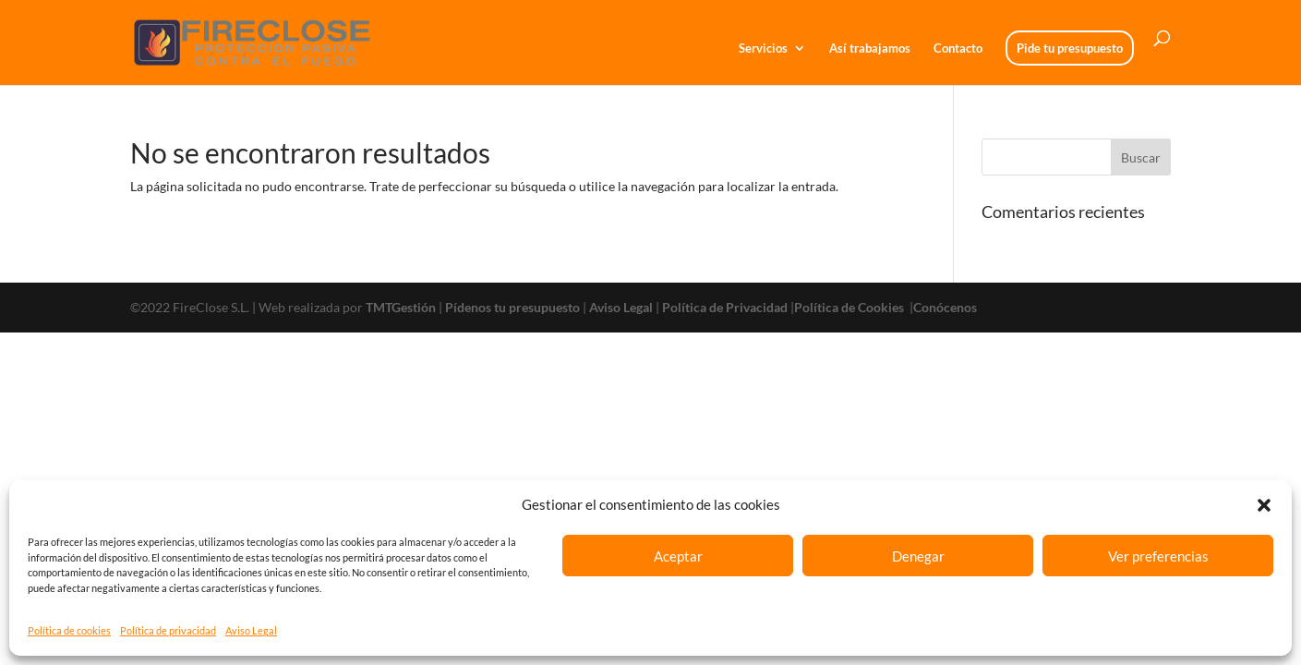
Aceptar (678, 556)
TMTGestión (401, 307)
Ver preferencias (1158, 556)
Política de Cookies (850, 307)
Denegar (918, 556)
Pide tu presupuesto (1070, 48)
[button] (1264, 505)
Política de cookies (69, 630)
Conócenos (945, 307)
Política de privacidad (168, 630)
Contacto (958, 48)
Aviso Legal (251, 630)
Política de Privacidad (725, 307)
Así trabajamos (869, 48)
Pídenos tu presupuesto (512, 307)
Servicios (763, 48)
